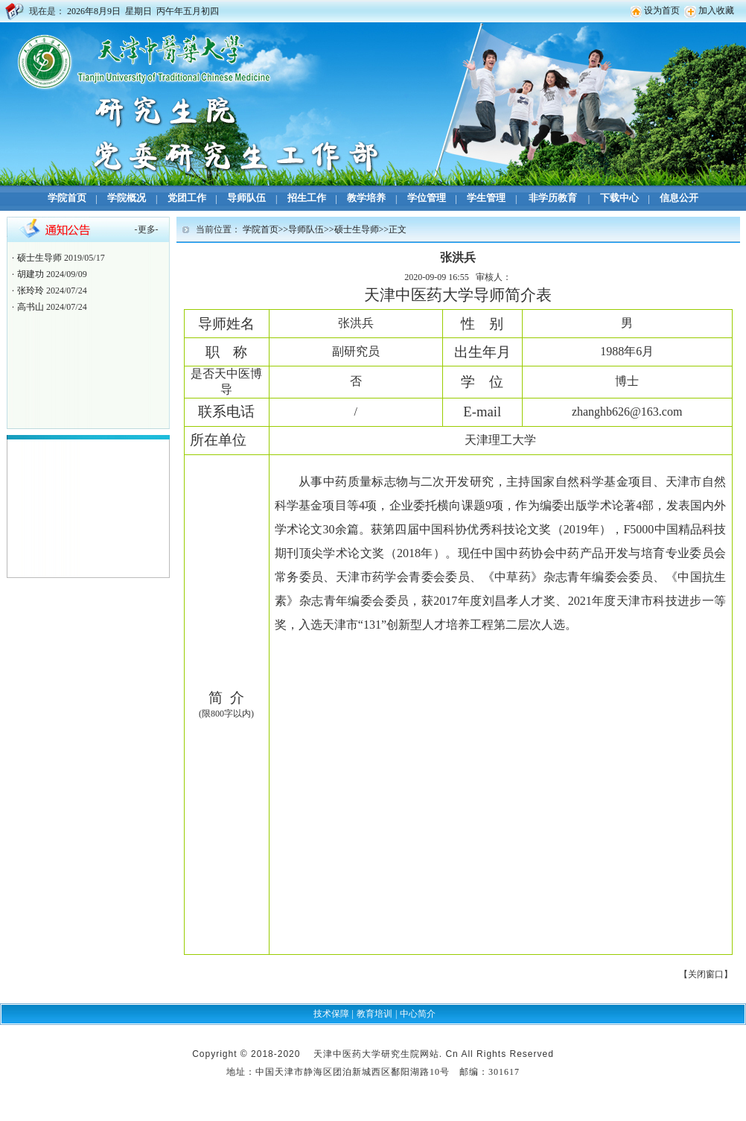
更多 (147, 229)
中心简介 (418, 1014)
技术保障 (331, 1014)
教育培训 (374, 1014)
